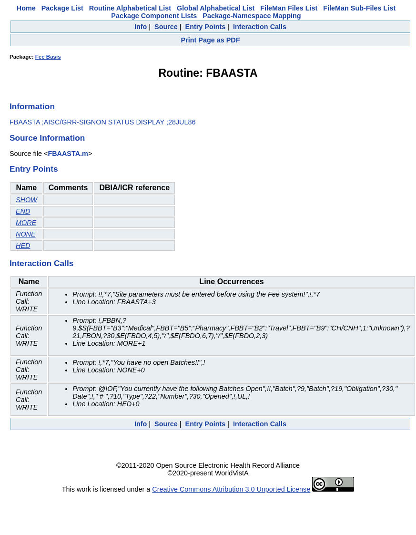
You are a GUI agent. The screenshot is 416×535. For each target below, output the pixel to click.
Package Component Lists (154, 16)
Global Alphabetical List (215, 8)
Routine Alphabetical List (130, 8)
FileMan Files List (288, 8)
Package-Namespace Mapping (252, 16)
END (23, 211)
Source (166, 27)
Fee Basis (48, 57)
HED (23, 245)
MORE (26, 222)
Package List (62, 8)
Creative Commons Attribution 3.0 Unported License (231, 489)
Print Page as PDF (210, 40)
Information (32, 106)
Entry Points (205, 27)
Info (140, 27)
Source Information (47, 138)
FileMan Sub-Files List (359, 8)
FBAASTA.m (68, 153)
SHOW (26, 200)
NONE (26, 234)
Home (26, 8)
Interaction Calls (259, 27)
